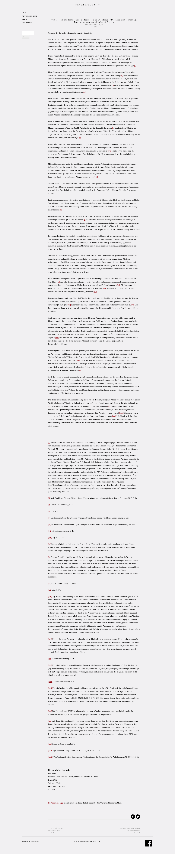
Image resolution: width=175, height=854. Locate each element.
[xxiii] (114, 416)
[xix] (81, 370)
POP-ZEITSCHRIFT (87, 5)
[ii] (122, 76)
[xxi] (110, 406)
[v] (113, 128)
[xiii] (104, 288)
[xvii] (57, 338)
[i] (135, 66)
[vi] (80, 138)
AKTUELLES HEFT (29, 16)
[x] (85, 220)
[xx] (49, 406)
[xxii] (121, 413)
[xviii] (78, 361)
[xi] (58, 282)
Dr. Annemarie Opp (55, 803)
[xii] (118, 285)
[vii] (109, 151)
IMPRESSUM (27, 23)
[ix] (60, 210)
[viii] (96, 177)
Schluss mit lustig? (55, 830)
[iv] (84, 92)
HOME (24, 13)
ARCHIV (25, 19)
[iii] (112, 85)
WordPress (35, 841)
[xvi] (132, 305)
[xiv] (95, 292)
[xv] (69, 305)
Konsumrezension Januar (130, 830)
